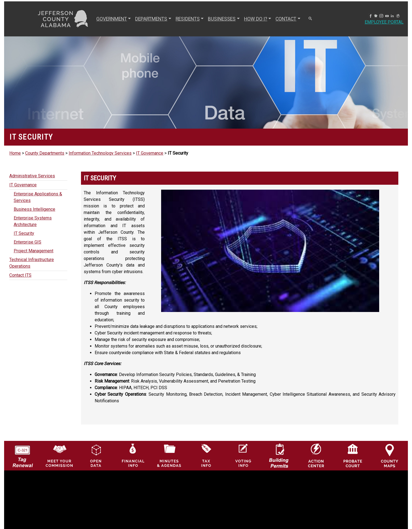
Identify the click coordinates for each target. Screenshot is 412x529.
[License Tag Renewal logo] (22, 453)
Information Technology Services (100, 153)
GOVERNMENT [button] (111, 19)
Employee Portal (384, 22)
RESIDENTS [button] (188, 19)
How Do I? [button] (255, 19)
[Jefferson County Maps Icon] (389, 455)
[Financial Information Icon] (132, 455)
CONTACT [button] (285, 19)
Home (15, 153)
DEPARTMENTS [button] (151, 19)
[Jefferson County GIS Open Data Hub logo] (96, 455)
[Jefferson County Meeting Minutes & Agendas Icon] (169, 455)
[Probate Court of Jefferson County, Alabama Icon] (352, 455)
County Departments (44, 153)
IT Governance (149, 153)
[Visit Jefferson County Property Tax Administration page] (205, 455)
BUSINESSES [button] (222, 19)
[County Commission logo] (59, 455)
